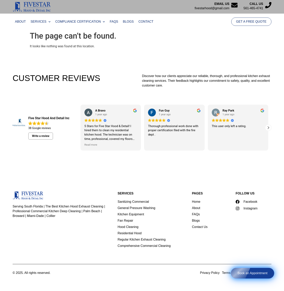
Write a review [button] (40, 136)
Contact (145, 21)
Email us (221, 4)
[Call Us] (268, 5)
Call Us (256, 4)
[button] (268, 128)
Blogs (128, 21)
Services (41, 22)
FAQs (114, 21)
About (20, 21)
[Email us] (234, 5)
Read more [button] (90, 144)
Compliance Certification (80, 22)
